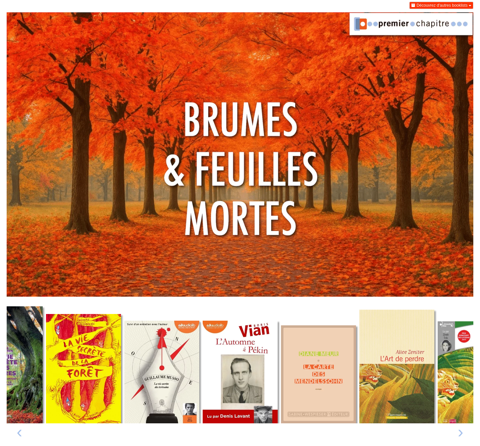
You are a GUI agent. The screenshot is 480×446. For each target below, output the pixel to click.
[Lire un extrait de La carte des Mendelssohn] (318, 374)
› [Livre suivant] (460, 431)
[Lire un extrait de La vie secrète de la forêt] (83, 368)
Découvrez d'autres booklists (441, 5)
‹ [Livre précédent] (19, 431)
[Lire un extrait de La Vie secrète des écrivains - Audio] (161, 372)
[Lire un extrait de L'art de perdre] (396, 366)
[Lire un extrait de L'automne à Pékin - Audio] (240, 372)
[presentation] (19, 433)
